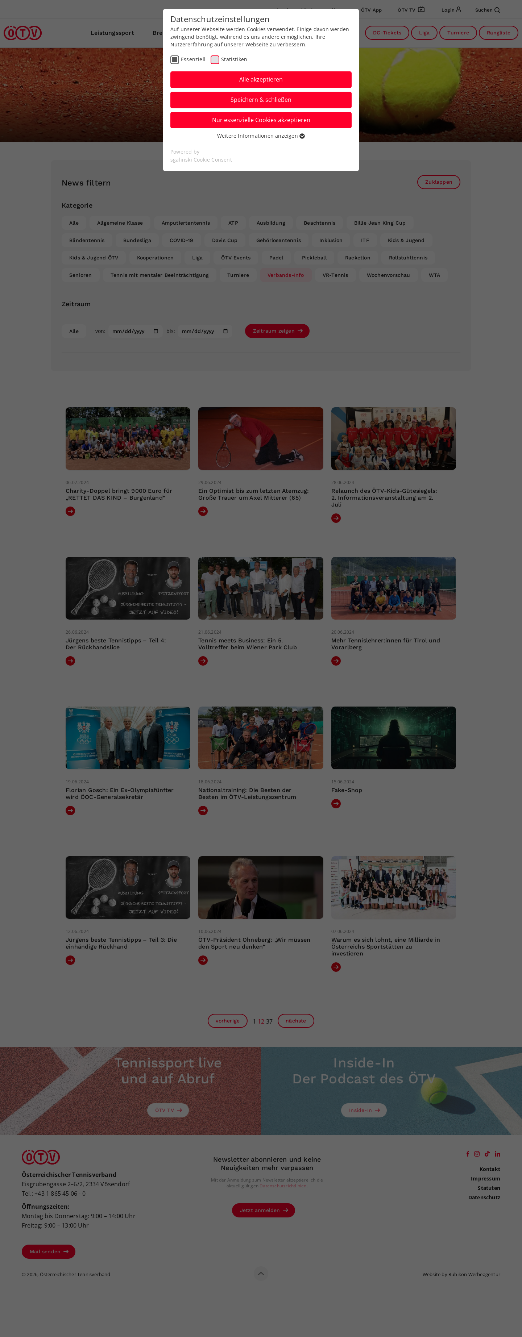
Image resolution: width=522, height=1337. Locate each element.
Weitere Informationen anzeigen (261, 135)
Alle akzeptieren (261, 79)
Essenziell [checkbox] (193, 59)
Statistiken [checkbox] (234, 59)
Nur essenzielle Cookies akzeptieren (261, 120)
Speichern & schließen (261, 100)
